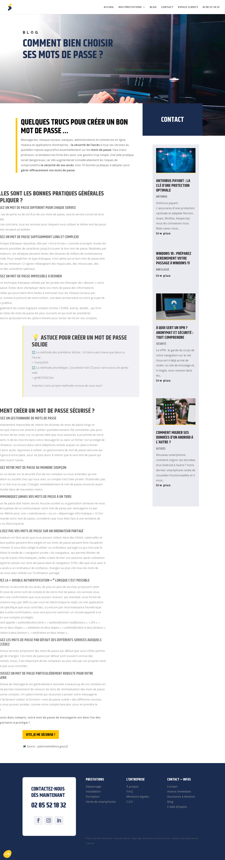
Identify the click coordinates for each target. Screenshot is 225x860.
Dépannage (93, 786)
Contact (167, 7)
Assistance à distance (181, 796)
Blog (153, 7)
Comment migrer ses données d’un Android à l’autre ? (174, 438)
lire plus (163, 233)
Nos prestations (130, 7)
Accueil (109, 7)
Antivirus (161, 197)
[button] (7, 854)
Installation (93, 791)
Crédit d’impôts (177, 807)
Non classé (162, 270)
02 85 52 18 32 (210, 7)
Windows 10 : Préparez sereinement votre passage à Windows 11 (173, 258)
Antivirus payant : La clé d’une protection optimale (173, 186)
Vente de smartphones (101, 802)
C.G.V (129, 802)
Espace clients (188, 7)
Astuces (161, 449)
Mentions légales (137, 796)
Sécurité (161, 344)
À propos (132, 786)
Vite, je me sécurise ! (40, 735)
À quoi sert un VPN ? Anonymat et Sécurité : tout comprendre (174, 333)
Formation (92, 796)
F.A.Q (129, 791)
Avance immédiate (179, 791)
